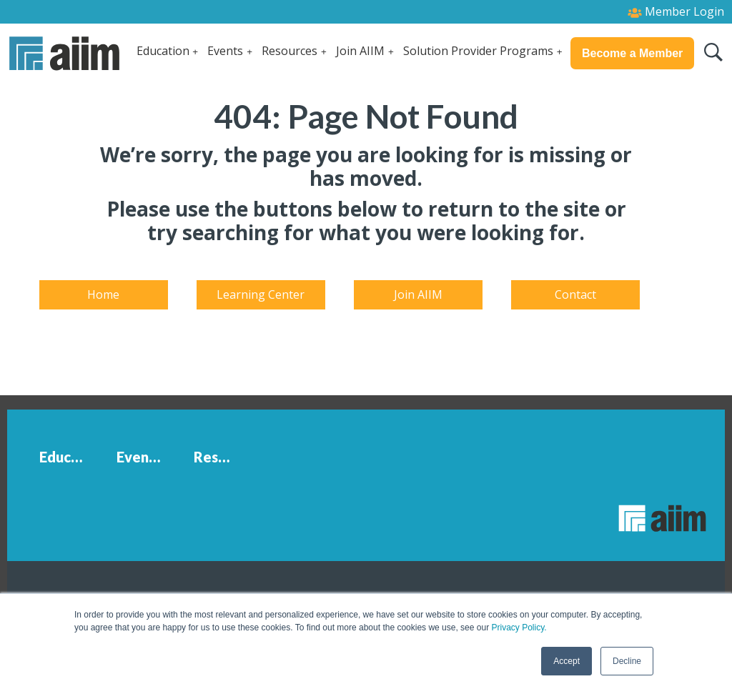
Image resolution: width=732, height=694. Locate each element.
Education (163, 51)
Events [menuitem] (139, 456)
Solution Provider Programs (478, 51)
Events (225, 51)
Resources (289, 51)
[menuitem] (39, 490)
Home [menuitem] (103, 294)
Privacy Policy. (518, 628)
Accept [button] (566, 661)
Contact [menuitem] (575, 294)
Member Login (676, 11)
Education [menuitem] (68, 456)
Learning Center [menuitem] (261, 294)
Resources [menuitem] (223, 456)
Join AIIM (360, 51)
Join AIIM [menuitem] (418, 294)
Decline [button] (627, 661)
